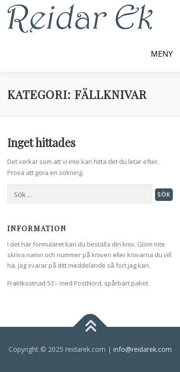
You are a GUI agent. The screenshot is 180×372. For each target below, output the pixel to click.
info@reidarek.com (142, 349)
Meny (162, 54)
